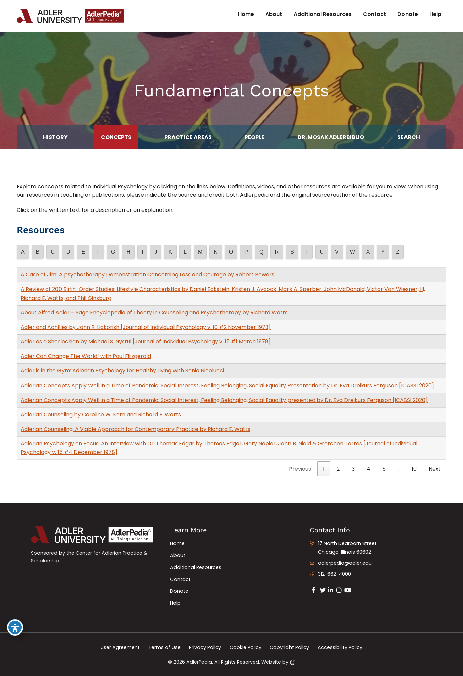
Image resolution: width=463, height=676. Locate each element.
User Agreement (120, 647)
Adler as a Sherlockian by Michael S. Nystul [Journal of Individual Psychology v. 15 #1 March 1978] (146, 341)
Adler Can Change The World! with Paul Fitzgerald (86, 356)
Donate (179, 591)
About (177, 555)
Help (175, 603)
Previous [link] (300, 469)
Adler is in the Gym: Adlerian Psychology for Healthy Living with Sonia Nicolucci (122, 370)
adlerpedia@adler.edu (345, 563)
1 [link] (324, 469)
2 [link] (338, 469)
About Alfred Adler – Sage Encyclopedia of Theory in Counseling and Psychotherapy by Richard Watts (154, 312)
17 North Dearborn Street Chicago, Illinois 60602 (347, 548)
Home (177, 543)
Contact (180, 579)
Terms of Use (164, 647)
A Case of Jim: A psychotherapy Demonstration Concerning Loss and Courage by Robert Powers (147, 274)
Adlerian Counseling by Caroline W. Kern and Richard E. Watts (101, 414)
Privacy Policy (205, 647)
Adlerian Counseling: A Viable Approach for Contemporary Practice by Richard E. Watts (135, 429)
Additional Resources (195, 567)
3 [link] (353, 469)
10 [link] (414, 469)
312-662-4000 (334, 574)
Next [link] (435, 469)
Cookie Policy (245, 647)
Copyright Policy (289, 647)
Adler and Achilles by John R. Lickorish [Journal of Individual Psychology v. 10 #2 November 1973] (146, 327)
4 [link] (368, 469)
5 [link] (384, 469)
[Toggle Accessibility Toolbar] (15, 627)
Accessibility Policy (340, 647)
